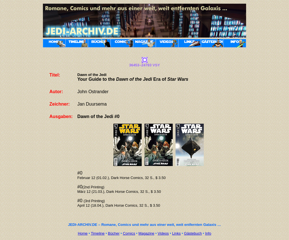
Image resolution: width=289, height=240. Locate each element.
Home (83, 233)
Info (208, 233)
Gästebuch (193, 233)
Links (176, 233)
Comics (129, 233)
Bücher (113, 233)
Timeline (98, 233)
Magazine (146, 233)
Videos (163, 233)
